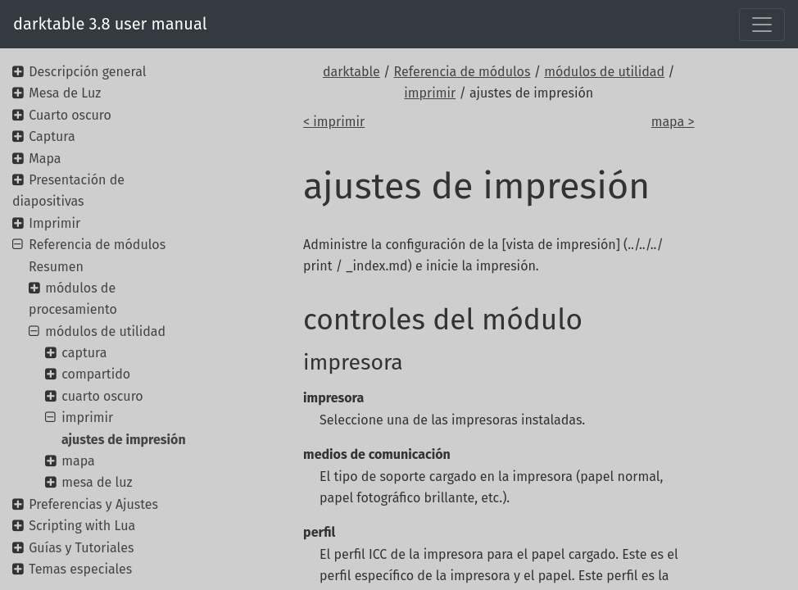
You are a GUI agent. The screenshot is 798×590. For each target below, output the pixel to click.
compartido (95, 374)
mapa (77, 461)
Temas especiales (80, 569)
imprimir (430, 93)
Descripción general (87, 71)
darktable (351, 71)
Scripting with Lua (82, 525)
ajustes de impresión (123, 439)
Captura (52, 136)
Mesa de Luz (65, 93)
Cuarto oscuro (70, 115)
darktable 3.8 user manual (110, 24)
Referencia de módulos (462, 71)
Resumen (56, 267)
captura (84, 353)
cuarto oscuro (102, 396)
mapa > (673, 121)
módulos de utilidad (604, 71)
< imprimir (334, 121)
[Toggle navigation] (762, 24)
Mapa (45, 158)
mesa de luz (96, 482)
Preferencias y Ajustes (93, 504)
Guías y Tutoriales (81, 548)
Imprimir (54, 223)
